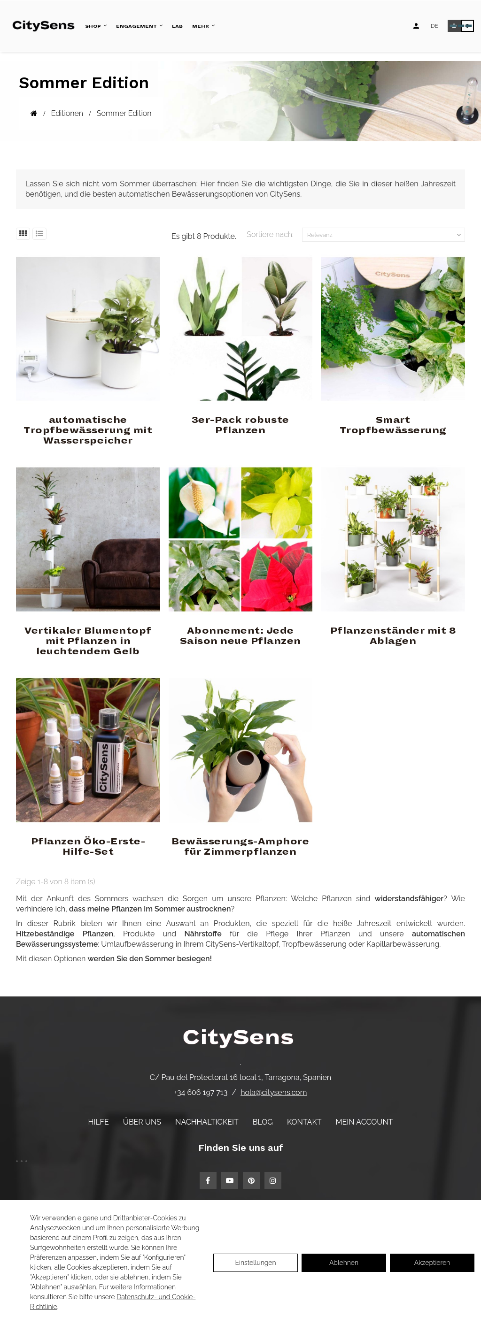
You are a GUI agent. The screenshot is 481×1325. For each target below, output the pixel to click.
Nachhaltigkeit (207, 1122)
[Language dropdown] (434, 26)
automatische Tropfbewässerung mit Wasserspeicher (87, 430)
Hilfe (98, 1122)
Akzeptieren (432, 1262)
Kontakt (304, 1122)
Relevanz (385, 235)
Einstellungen (255, 1262)
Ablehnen (343, 1262)
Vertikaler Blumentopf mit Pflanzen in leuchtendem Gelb (88, 641)
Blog (263, 1122)
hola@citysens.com (273, 1092)
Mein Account (364, 1122)
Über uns (142, 1122)
